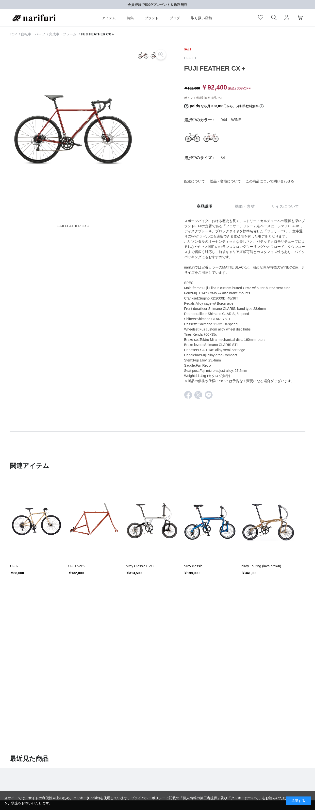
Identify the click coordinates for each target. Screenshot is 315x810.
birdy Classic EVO (140, 566)
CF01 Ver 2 (76, 566)
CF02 (14, 566)
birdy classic (193, 566)
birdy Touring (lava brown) (261, 566)
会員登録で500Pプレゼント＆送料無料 (157, 5)
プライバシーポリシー (148, 798)
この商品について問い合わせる (270, 181)
